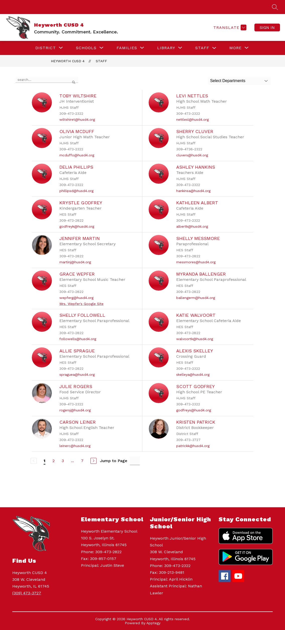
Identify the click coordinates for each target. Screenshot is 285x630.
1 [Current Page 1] (44, 460)
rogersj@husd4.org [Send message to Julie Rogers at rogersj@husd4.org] (75, 410)
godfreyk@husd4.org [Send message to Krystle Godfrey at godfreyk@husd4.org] (76, 226)
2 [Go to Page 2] (53, 460)
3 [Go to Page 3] (63, 460)
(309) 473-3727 (26, 593)
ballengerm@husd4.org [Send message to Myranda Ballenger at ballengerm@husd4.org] (195, 298)
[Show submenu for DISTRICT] (45, 48)
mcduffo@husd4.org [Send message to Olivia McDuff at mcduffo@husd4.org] (76, 155)
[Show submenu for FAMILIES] (127, 48)
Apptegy (153, 623)
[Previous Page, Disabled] (34, 461)
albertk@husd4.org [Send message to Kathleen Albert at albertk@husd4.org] (192, 226)
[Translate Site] (229, 27)
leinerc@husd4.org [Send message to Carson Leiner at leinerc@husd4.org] (74, 446)
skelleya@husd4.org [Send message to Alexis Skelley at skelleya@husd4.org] (193, 374)
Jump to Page (113, 460)
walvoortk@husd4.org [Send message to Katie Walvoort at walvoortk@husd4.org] (194, 339)
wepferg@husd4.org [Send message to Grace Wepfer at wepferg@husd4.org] (76, 298)
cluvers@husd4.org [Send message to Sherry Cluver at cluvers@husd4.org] (192, 155)
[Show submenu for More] (235, 48)
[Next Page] (93, 461)
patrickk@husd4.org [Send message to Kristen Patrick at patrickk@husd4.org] (193, 446)
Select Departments (227, 81)
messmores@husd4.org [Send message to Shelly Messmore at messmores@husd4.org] (196, 262)
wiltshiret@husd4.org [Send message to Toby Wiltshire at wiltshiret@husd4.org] (77, 119)
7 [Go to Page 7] (82, 460)
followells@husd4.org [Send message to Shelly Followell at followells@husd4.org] (77, 339)
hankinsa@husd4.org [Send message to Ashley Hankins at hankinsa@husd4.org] (193, 191)
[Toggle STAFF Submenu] (214, 48)
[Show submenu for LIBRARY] (166, 48)
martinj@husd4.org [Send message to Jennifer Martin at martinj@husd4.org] (75, 262)
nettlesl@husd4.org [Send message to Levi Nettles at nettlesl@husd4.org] (192, 119)
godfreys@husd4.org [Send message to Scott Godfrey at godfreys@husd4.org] (193, 410)
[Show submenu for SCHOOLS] (86, 48)
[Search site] (275, 7)
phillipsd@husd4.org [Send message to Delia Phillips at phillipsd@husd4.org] (76, 191)
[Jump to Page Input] (135, 460)
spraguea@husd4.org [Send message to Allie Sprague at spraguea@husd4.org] (77, 374)
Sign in (267, 27)
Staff (101, 61)
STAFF (202, 47)
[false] (47, 80)
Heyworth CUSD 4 (67, 61)
